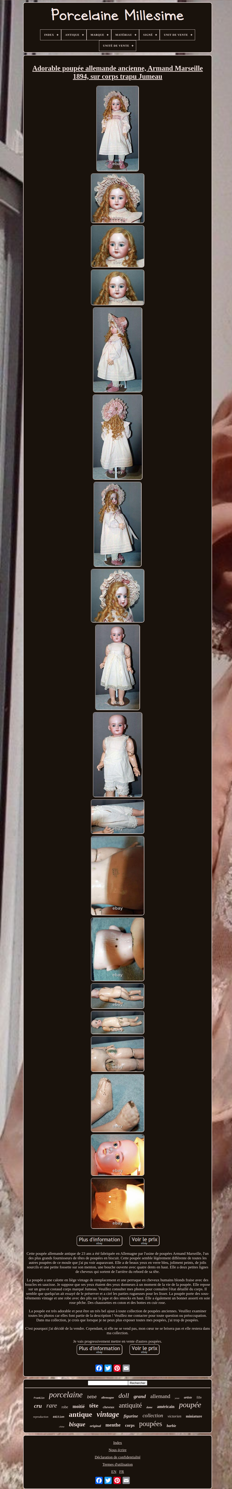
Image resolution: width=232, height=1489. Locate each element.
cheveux (108, 1407)
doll (123, 1395)
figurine (131, 1416)
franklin (39, 1398)
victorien (174, 1416)
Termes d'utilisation (117, 1464)
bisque (77, 1424)
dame (149, 1407)
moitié (78, 1406)
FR (121, 1472)
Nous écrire (118, 1450)
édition (58, 1417)
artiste (188, 1397)
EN (113, 1472)
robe (65, 1407)
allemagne (107, 1397)
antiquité (130, 1405)
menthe (113, 1425)
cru (38, 1406)
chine (62, 1426)
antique (80, 1414)
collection (153, 1415)
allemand (160, 1396)
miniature (194, 1416)
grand (140, 1396)
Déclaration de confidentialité (117, 1457)
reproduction (40, 1416)
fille (199, 1397)
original (95, 1426)
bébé (92, 1396)
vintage (108, 1414)
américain (165, 1406)
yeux (177, 1398)
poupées (150, 1424)
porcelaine (65, 1394)
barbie (171, 1426)
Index (117, 1443)
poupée (190, 1405)
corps (130, 1425)
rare (51, 1405)
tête (93, 1405)
